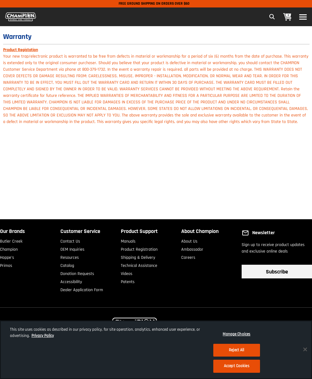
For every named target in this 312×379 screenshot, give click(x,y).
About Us (189, 240)
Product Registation (20, 50)
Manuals (128, 240)
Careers (188, 256)
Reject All (236, 350)
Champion (9, 248)
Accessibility (71, 280)
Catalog (67, 264)
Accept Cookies (236, 365)
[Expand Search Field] (272, 17)
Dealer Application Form (81, 288)
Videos (126, 272)
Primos (6, 264)
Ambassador (192, 248)
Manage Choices (236, 334)
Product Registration (139, 248)
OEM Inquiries (72, 248)
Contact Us (70, 240)
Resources (69, 256)
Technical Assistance (139, 264)
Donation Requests (77, 272)
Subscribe (277, 271)
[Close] (305, 349)
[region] (156, 349)
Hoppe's (7, 256)
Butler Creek (11, 240)
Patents (128, 280)
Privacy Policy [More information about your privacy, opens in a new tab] (42, 335)
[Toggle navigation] (303, 17)
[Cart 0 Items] (287, 17)
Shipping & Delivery (138, 256)
